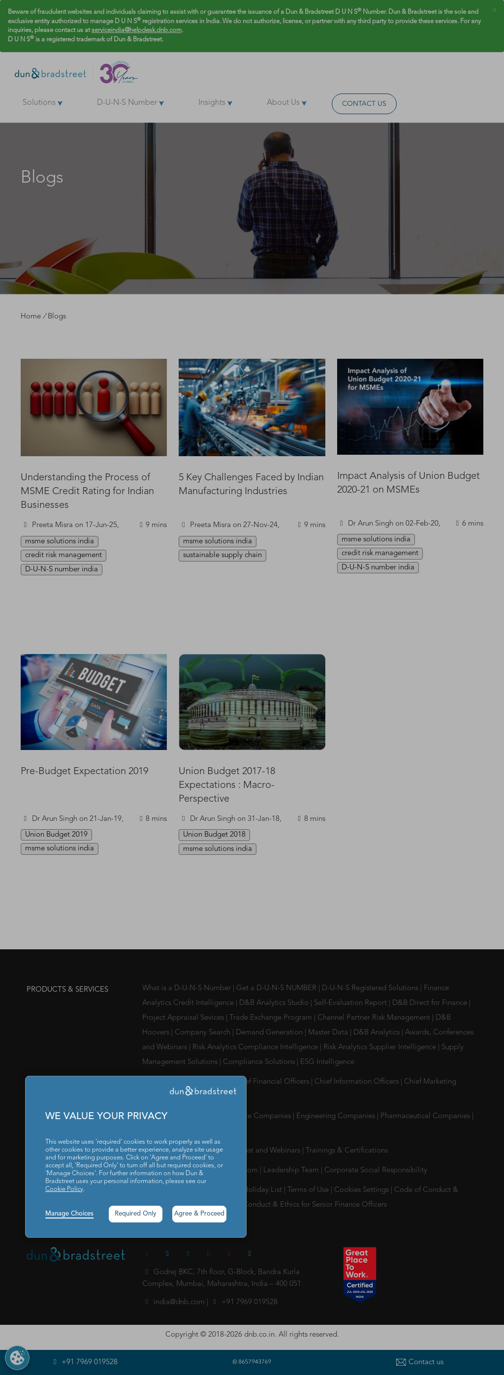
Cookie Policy (64, 1189)
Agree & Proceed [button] (199, 1214)
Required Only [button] (136, 1214)
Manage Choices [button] (69, 1214)
